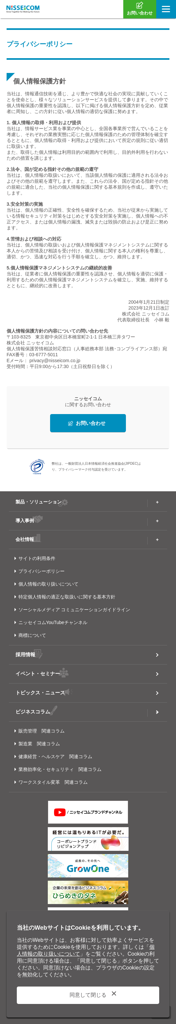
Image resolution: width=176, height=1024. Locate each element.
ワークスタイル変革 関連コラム (53, 782)
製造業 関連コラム (39, 743)
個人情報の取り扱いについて (48, 584)
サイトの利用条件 (36, 558)
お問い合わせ (90, 423)
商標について (32, 635)
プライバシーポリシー (41, 571)
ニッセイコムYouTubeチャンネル (52, 622)
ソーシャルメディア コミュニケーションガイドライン (74, 609)
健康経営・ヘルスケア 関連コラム (55, 756)
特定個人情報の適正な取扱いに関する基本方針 (66, 596)
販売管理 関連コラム (41, 730)
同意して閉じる (88, 995)
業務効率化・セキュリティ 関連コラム (60, 769)
